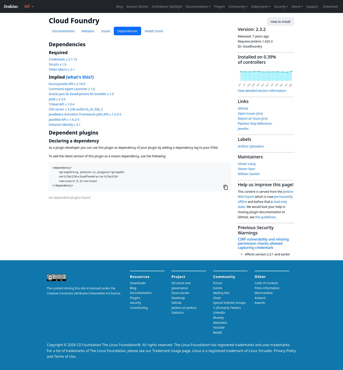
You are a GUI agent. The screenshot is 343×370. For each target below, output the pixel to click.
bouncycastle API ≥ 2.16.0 (67, 84)
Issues (105, 31)
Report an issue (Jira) (253, 118)
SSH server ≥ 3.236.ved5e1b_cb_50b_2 (76, 109)
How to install (280, 21)
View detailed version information (262, 91)
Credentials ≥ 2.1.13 (63, 59)
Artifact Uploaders (251, 146)
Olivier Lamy (247, 164)
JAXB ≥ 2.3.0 (57, 99)
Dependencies (127, 31)
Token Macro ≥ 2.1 (62, 69)
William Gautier (249, 174)
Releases (88, 31)
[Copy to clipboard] (225, 187)
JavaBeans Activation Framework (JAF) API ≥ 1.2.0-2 (85, 114)
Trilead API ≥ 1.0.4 (61, 104)
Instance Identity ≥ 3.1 (64, 124)
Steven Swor (247, 169)
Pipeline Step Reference (255, 123)
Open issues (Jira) (250, 113)
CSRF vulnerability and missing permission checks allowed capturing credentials (263, 243)
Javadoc (243, 128)
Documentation (63, 31)
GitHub (243, 108)
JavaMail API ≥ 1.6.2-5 (64, 119)
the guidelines (265, 217)
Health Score (154, 31)
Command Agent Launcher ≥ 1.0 (72, 89)
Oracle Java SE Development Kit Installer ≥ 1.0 (81, 94)
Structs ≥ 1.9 (57, 64)
